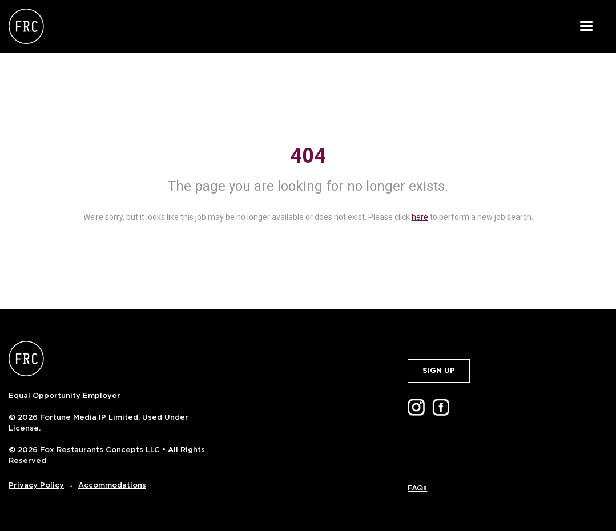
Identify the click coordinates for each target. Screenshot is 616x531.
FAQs (417, 488)
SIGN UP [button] (438, 370)
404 (308, 156)
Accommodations (112, 485)
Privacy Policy (36, 485)
